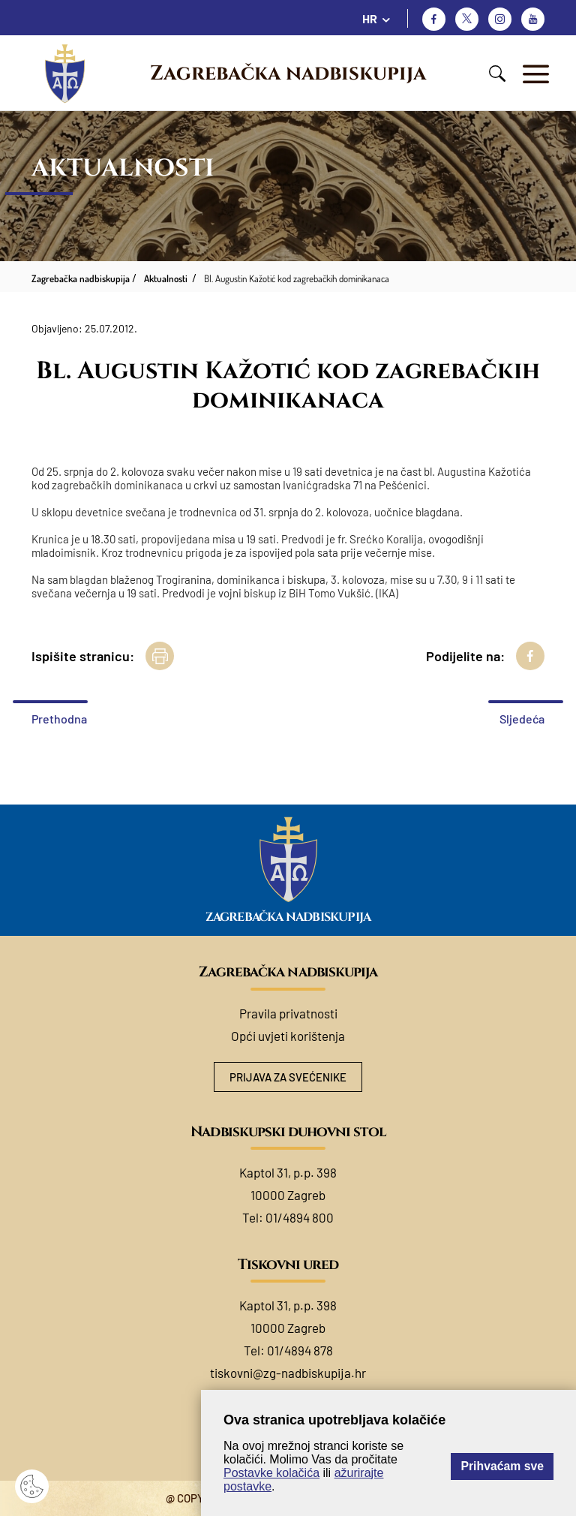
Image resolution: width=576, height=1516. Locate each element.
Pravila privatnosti (288, 1013)
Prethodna (59, 718)
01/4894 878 (300, 1350)
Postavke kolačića (272, 1472)
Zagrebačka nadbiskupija (288, 73)
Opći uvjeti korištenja (288, 1035)
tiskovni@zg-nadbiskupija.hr (288, 1372)
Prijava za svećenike (288, 1077)
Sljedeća (522, 718)
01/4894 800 (300, 1217)
